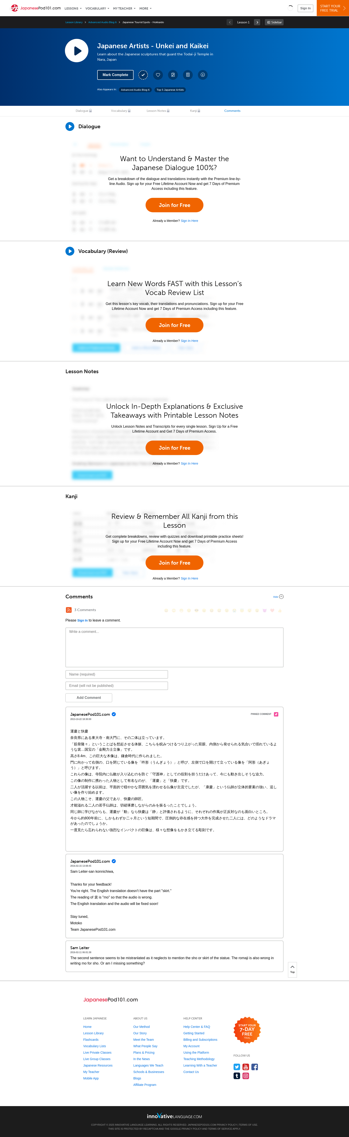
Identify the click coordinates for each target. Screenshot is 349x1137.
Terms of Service (220, 1128)
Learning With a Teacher (200, 1065)
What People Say (145, 1046)
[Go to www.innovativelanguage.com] (174, 1115)
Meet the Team (143, 1039)
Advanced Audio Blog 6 (102, 22)
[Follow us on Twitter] (236, 1066)
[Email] (116, 686)
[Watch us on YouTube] (245, 1066)
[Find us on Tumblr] (236, 1075)
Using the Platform (196, 1052)
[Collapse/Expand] (174, 596)
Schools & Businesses (148, 1072)
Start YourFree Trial (333, 8)
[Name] (116, 674)
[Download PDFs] (188, 75)
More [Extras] (143, 8)
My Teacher (122, 8)
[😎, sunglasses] (196, 610)
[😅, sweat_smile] (219, 610)
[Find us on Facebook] (254, 1066)
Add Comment (89, 698)
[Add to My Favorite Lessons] (158, 75)
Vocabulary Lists (94, 1046)
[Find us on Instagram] (245, 1075)
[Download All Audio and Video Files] (203, 75)
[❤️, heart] (272, 610)
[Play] (69, 251)
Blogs (137, 1078)
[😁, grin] (181, 610)
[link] (257, 22)
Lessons (71, 8)
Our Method (141, 1027)
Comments (232, 111)
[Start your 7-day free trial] (247, 1030)
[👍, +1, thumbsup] (280, 610)
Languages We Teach (148, 1065)
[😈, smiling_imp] (264, 610)
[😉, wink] (227, 610)
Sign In (305, 8)
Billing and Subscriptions (200, 1039)
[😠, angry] (204, 610)
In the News (141, 1059)
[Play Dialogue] (69, 126)
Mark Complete (115, 75)
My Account (191, 1046)
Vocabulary (95, 8)
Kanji (193, 111)
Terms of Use (248, 1124)
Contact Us (191, 1072)
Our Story (140, 1033)
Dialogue (82, 111)
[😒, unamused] (189, 610)
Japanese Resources (98, 1065)
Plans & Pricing (143, 1052)
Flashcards (90, 1039)
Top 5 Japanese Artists (170, 89)
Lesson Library (74, 22)
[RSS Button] (68, 610)
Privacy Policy (227, 1124)
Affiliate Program (144, 1085)
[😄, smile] (166, 610)
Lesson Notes (156, 111)
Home (87, 1027)
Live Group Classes (96, 1059)
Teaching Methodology (199, 1059)
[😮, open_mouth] (257, 610)
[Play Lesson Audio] (76, 50)
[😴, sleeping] (249, 610)
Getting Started (193, 1033)
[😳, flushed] (174, 610)
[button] (290, 8)
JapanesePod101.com (202, 1124)
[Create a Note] (173, 75)
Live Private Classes (97, 1052)
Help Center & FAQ (196, 1027)
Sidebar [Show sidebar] (276, 22)
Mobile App (91, 1078)
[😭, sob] (234, 610)
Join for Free (174, 205)
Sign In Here (189, 221)
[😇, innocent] (242, 610)
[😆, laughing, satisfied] (211, 610)
